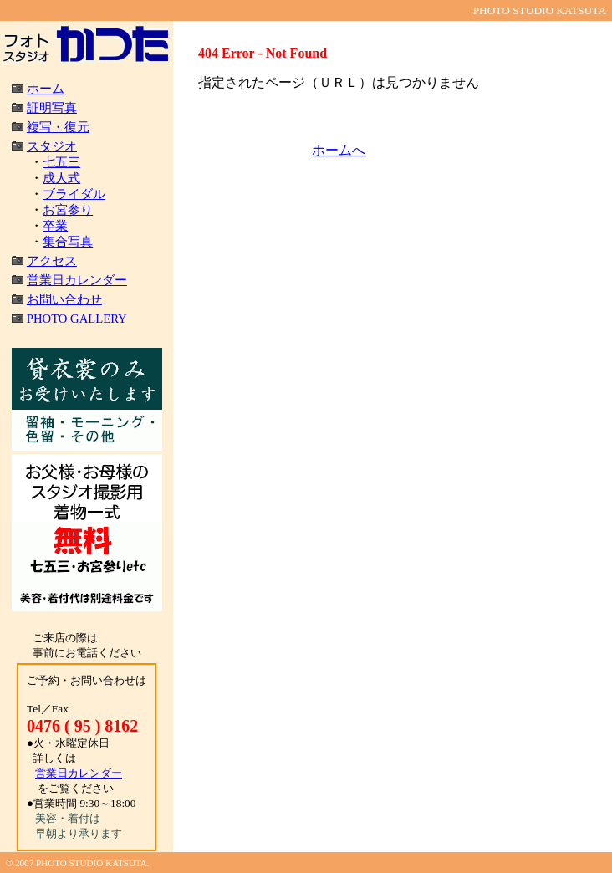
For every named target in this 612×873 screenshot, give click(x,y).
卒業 (55, 225)
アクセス (52, 261)
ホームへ (338, 150)
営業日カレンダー (77, 280)
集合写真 (68, 241)
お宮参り (68, 210)
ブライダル (74, 194)
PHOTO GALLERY (77, 318)
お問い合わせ (64, 299)
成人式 (61, 178)
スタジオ (52, 146)
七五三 (61, 162)
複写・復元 (58, 127)
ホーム (45, 88)
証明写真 (52, 108)
